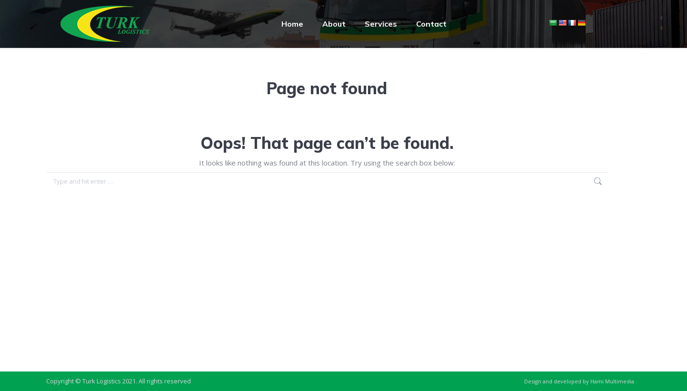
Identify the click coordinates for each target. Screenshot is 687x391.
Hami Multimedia (612, 381)
